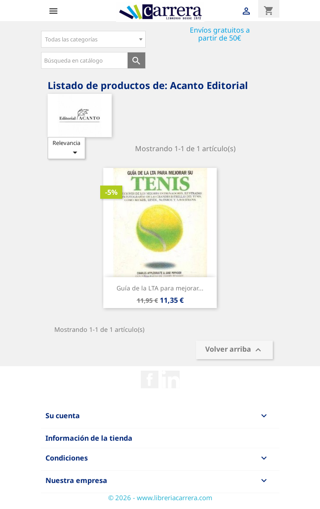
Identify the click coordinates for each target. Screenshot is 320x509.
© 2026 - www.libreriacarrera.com (160, 497)
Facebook (149, 379)
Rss (171, 379)
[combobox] (93, 39)
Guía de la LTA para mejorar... (160, 288)
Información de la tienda (88, 438)
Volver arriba (234, 350)
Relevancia (66, 148)
